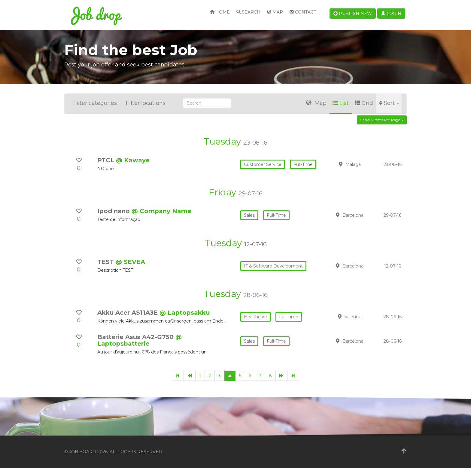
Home (220, 12)
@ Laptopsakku (185, 312)
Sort (389, 103)
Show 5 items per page (381, 120)
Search (248, 12)
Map (275, 12)
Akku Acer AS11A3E (128, 312)
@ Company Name (161, 211)
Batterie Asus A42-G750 (136, 337)
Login (391, 13)
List (341, 103)
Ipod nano (114, 211)
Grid (364, 103)
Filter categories (95, 103)
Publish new (352, 13)
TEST (106, 261)
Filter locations (146, 103)
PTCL (106, 160)
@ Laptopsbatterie (139, 340)
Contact (303, 12)
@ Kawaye (133, 160)
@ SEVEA (130, 261)
